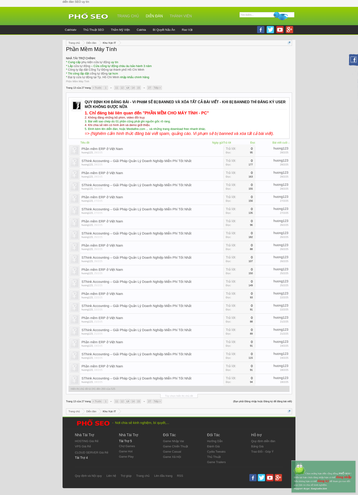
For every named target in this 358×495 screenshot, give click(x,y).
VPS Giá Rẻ (83, 446)
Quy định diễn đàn (263, 441)
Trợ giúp (126, 475)
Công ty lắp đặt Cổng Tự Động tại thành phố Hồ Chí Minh (106, 69)
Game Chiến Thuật (175, 446)
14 (133, 87)
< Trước (97, 87)
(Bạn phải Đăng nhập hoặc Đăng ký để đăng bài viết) (262, 401)
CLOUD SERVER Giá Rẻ (91, 452)
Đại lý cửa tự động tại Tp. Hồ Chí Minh (93, 77)
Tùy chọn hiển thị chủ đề (179, 395)
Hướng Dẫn (215, 441)
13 (127, 87)
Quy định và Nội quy (88, 475)
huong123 (87, 152)
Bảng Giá (257, 446)
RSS (180, 475)
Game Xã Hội (172, 457)
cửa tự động (82, 66)
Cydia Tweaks (216, 451)
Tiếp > (157, 87)
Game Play (126, 456)
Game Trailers (216, 462)
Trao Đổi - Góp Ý (262, 451)
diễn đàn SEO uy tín (76, 1)
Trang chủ (128, 16)
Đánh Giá (213, 446)
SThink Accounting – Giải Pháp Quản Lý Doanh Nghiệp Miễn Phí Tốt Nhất (136, 161)
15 (138, 87)
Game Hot (125, 451)
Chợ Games (127, 446)
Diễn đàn (154, 16)
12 (122, 87)
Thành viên (181, 16)
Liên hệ (111, 475)
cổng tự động (99, 73)
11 (116, 87)
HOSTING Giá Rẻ (86, 441)
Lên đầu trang (163, 475)
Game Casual (172, 451)
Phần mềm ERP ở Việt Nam (102, 149)
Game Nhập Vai (173, 441)
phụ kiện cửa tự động (96, 62)
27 (149, 87)
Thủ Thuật (214, 457)
